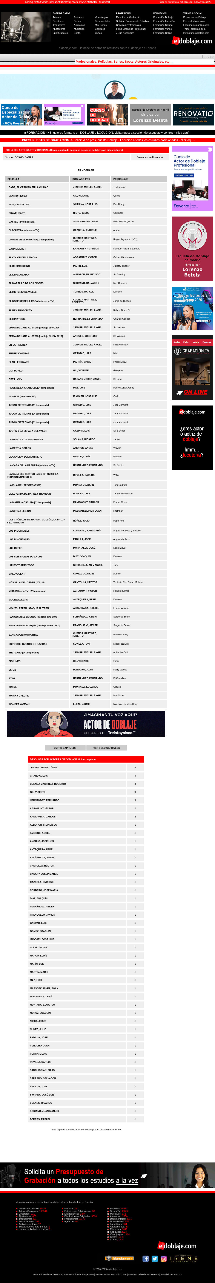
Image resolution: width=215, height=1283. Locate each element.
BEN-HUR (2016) (18, 196)
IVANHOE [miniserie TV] (22, 396)
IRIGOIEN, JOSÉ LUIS (85, 396)
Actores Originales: (27, 1211)
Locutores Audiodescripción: (32, 1229)
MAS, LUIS (79, 387)
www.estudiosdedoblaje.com (79, 1274)
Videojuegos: (116, 1234)
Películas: (114, 1208)
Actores (57, 17)
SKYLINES (14, 661)
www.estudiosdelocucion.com (110, 1274)
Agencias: (68, 1221)
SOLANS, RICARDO (84, 439)
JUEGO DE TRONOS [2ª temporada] (29, 413)
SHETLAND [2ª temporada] (24, 652)
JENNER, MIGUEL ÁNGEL (87, 187)
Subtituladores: (25, 1221)
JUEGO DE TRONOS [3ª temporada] (29, 422)
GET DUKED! (16, 370)
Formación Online (162, 33)
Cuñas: (113, 1239)
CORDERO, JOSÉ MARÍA (87, 530)
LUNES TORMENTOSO (21, 565)
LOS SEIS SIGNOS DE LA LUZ (25, 556)
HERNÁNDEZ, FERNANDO (88, 318)
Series (77, 21)
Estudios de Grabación (128, 17)
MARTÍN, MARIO (82, 362)
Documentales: (117, 1219)
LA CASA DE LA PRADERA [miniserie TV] (32, 465)
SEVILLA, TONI (81, 643)
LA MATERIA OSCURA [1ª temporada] (30, 502)
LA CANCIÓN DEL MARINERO (25, 456)
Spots (77, 33)
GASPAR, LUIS (81, 430)
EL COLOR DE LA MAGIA (23, 257)
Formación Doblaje (163, 17)
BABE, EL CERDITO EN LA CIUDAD (28, 187)
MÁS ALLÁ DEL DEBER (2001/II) (27, 582)
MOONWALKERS (18, 599)
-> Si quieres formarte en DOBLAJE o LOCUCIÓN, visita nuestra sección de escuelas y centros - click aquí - (108, 132)
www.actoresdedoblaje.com (47, 1274)
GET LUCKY (15, 379)
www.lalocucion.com (171, 1274)
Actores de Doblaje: (28, 1208)
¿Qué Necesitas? (125, 33)
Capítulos (100, 29)
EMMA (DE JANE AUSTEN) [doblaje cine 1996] (34, 327)
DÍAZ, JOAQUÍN (82, 556)
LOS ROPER (16, 548)
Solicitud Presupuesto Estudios (132, 21)
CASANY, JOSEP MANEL (87, 379)
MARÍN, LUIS (80, 266)
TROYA (13, 687)
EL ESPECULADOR (19, 274)
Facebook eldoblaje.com (196, 25)
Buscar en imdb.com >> (150, 157)
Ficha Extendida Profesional (131, 29)
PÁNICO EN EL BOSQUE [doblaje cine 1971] (33, 617)
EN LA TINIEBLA (18, 345)
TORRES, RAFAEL (83, 291)
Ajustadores (59, 29)
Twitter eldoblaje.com (194, 29)
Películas (79, 17)
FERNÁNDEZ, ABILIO (85, 616)
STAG (12, 678)
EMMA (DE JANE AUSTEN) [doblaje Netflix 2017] (36, 336)
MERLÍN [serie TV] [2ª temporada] (27, 591)
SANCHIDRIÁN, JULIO (85, 221)
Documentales (102, 21)
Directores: (23, 1213)
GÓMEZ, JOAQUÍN (83, 573)
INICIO (28, 2)
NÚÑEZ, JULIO (81, 520)
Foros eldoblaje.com (194, 21)
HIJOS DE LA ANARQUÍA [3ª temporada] (31, 388)
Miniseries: (115, 1229)
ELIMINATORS (17, 319)
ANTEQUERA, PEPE (84, 599)
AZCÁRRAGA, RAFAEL (86, 608)
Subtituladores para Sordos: (32, 1226)
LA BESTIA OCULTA (20, 448)
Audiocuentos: (117, 1226)
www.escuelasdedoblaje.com (143, 1274)
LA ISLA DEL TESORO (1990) (25, 485)
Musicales (79, 29)
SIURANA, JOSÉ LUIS (85, 204)
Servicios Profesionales (128, 25)
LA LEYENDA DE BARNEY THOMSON (30, 493)
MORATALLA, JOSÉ (84, 547)
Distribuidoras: (71, 1213)
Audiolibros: (115, 1224)
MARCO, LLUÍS (81, 456)
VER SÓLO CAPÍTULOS (106, 748)
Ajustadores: (24, 1216)
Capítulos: (114, 1231)
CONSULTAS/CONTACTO (84, 2)
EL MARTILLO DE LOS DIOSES (26, 283)
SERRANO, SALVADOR (86, 283)
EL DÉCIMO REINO (19, 266)
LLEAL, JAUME (81, 704)
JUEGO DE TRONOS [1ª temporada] (29, 405)
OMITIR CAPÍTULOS (65, 748)
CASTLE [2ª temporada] (22, 221)
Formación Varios (162, 29)
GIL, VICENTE (81, 195)
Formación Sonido (162, 25)
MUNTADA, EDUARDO (85, 687)
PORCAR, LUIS (81, 493)
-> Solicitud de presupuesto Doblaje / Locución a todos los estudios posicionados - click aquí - (107, 140)
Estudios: (68, 1208)
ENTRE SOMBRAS (19, 353)
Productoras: (70, 1219)
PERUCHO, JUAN (83, 669)
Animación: (115, 1216)
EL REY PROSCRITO (20, 310)
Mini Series (100, 25)
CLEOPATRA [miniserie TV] (24, 230)
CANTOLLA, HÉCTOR (85, 582)
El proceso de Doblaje (195, 17)
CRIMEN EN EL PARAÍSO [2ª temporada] (31, 239)
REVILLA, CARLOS (84, 475)
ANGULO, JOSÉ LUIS (85, 336)
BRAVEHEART (17, 213)
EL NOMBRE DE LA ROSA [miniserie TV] (31, 301)
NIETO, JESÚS (81, 213)
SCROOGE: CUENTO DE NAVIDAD (28, 644)
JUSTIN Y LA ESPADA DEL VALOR (28, 431)
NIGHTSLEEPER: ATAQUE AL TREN (29, 608)
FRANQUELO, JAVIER (85, 625)
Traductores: (24, 1219)
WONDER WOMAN (19, 704)
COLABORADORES (59, 2)
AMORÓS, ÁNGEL (83, 448)
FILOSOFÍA (104, 2)
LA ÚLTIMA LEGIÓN (20, 511)
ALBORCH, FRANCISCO (86, 274)
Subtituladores (60, 33)
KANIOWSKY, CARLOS (86, 248)
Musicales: (115, 1213)
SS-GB (12, 670)
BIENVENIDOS (41, 2)
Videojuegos (101, 17)
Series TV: (115, 1211)
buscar (208, 57)
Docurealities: (116, 1221)
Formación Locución (164, 21)
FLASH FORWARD (19, 362)
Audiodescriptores (27, 1224)
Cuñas (98, 33)
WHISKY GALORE (19, 695)
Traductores (59, 25)
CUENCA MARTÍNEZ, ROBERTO (48, 784)
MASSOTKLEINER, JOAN (87, 510)
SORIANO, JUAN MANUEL (88, 565)
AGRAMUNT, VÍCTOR (85, 257)
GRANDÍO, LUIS (82, 353)
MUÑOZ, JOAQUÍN (83, 485)
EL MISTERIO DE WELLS (23, 292)
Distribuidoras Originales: (77, 1216)
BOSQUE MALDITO (19, 204)
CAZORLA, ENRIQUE (85, 230)
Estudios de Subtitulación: (77, 1211)
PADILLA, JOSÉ (82, 539)
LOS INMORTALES (19, 530)
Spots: (112, 1237)
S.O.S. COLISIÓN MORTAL (23, 634)
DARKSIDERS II (17, 249)
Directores (58, 21)
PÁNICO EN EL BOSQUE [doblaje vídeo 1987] (34, 625)
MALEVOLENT (17, 574)
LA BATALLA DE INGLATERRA (26, 439)
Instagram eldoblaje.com (196, 33)
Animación (79, 25)
